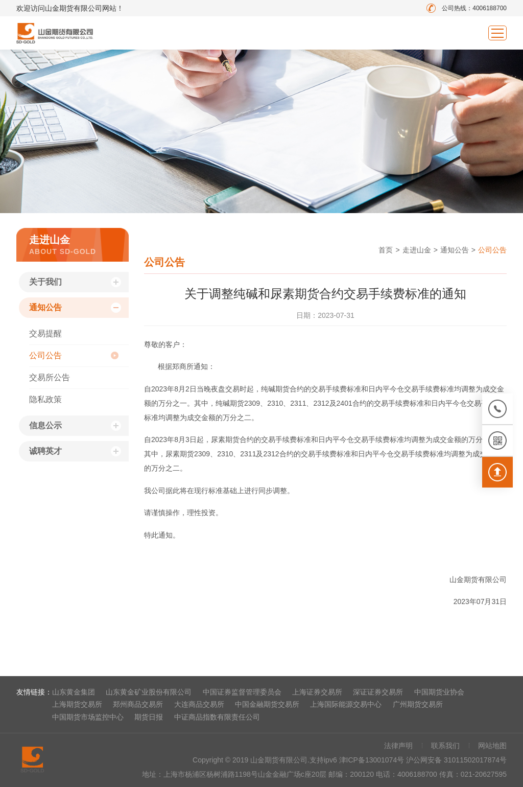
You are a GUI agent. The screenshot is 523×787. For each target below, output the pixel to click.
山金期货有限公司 (54, 32)
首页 (385, 250)
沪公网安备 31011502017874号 (456, 760)
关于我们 (45, 281)
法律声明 (398, 746)
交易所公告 (49, 377)
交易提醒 (45, 333)
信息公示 (45, 425)
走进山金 (416, 250)
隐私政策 (45, 399)
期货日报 (148, 717)
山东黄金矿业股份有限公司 (149, 692)
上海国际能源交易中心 (346, 704)
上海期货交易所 (77, 704)
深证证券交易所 (378, 692)
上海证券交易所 (317, 692)
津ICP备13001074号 (373, 760)
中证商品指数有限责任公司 (217, 717)
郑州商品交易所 (138, 704)
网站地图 (492, 746)
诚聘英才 (45, 451)
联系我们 (445, 746)
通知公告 (45, 307)
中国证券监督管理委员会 (242, 692)
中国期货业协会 (439, 692)
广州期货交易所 (418, 704)
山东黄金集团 (73, 692)
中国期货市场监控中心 (88, 717)
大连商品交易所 (199, 704)
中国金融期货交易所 (267, 704)
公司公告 (45, 355)
